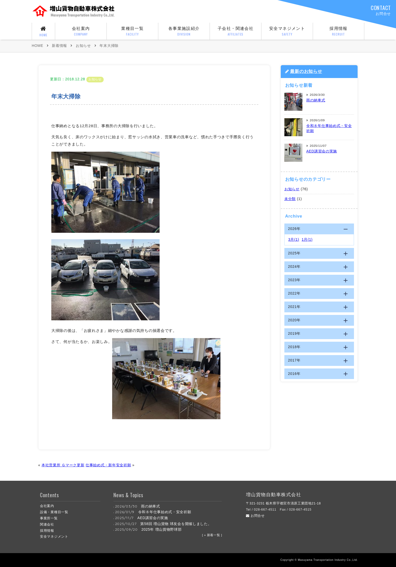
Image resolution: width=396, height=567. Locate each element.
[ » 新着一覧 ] (212, 535)
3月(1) (293, 239)
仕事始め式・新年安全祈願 (108, 465)
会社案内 (81, 31)
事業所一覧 (49, 518)
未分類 (290, 199)
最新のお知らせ (306, 71)
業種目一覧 (132, 31)
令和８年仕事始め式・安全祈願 (164, 512)
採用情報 (338, 31)
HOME (37, 46)
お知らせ (83, 46)
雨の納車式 (315, 100)
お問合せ (255, 516)
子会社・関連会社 (235, 31)
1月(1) (307, 239)
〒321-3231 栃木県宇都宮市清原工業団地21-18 (283, 503)
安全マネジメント (287, 31)
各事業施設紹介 (184, 31)
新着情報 (59, 46)
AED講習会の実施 (321, 151)
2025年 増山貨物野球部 (161, 529)
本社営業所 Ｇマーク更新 (63, 465)
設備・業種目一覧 (54, 512)
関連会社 (47, 524)
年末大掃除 (109, 46)
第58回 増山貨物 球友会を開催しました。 (175, 524)
